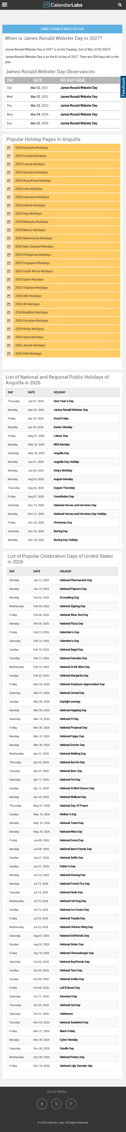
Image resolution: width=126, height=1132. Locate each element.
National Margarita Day (74, 675)
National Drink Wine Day (75, 667)
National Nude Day (71, 892)
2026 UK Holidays (27, 304)
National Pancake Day (73, 658)
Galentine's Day (69, 632)
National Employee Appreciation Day (82, 684)
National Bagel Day (71, 649)
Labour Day (61, 435)
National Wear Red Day (74, 615)
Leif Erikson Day (70, 987)
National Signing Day (72, 606)
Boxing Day (61, 531)
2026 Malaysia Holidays (31, 221)
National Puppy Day (72, 736)
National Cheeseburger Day (77, 953)
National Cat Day (70, 1005)
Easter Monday (63, 427)
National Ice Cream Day (74, 909)
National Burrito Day (72, 762)
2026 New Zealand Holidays (34, 246)
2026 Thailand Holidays (31, 287)
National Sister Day (72, 944)
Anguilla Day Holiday (66, 461)
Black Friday (67, 1031)
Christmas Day (63, 522)
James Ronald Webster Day (78, 88)
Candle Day (67, 1048)
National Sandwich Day (74, 1022)
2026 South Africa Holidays (34, 271)
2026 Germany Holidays (31, 172)
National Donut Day (72, 840)
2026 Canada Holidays (30, 156)
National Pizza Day (71, 623)
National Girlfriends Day (74, 935)
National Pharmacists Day (76, 580)
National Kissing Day (72, 875)
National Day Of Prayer (74, 805)
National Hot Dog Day (73, 901)
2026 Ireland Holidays (30, 205)
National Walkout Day (73, 797)
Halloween (66, 1013)
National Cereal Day (72, 693)
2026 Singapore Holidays (32, 263)
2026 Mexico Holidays (30, 230)
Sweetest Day (68, 996)
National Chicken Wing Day (76, 927)
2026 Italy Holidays (28, 213)
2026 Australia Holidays (31, 147)
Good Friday (61, 418)
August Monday (63, 479)
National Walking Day (73, 753)
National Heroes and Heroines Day (75, 505)
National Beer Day (71, 771)
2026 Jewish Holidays (30, 345)
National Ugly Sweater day (76, 1065)
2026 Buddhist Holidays (31, 312)
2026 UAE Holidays (28, 296)
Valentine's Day (69, 641)
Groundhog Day (69, 597)
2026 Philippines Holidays (33, 254)
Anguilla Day (61, 453)
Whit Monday (62, 444)
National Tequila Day (72, 918)
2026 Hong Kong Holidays (33, 180)
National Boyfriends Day (75, 961)
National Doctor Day (72, 745)
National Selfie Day (71, 857)
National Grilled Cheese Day (77, 788)
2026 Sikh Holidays (28, 353)
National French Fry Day (75, 883)
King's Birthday (63, 470)
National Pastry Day (72, 1057)
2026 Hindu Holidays (29, 329)
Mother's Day (68, 814)
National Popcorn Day (73, 588)
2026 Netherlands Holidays (33, 238)
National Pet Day (70, 779)
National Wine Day (71, 831)
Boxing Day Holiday (66, 540)
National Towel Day (72, 823)
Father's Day (68, 866)
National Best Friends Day (76, 849)
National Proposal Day (73, 727)
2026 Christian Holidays (31, 320)
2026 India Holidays (29, 189)
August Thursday (64, 487)
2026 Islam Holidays (29, 337)
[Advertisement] (63, 16)
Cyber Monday (69, 1039)
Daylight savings (70, 701)
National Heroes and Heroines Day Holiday (80, 513)
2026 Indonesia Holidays (32, 197)
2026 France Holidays (30, 164)
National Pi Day (69, 719)
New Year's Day (64, 401)
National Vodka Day (72, 979)
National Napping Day (73, 710)
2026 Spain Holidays (29, 279)
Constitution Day (64, 496)
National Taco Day (71, 970)
